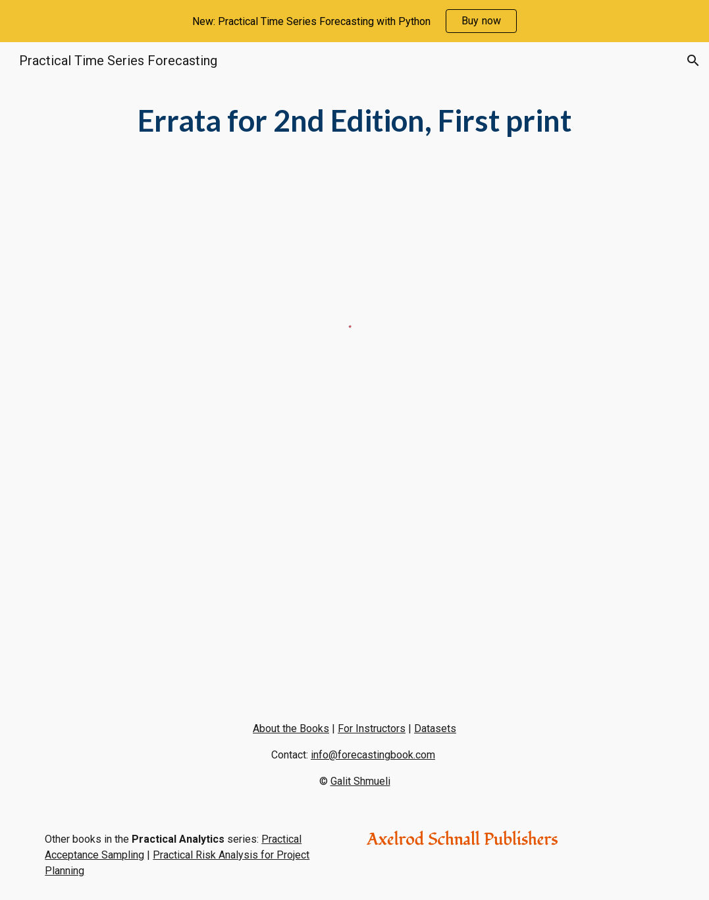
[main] (354, 121)
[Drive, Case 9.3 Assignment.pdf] (192, 570)
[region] (354, 21)
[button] (693, 60)
